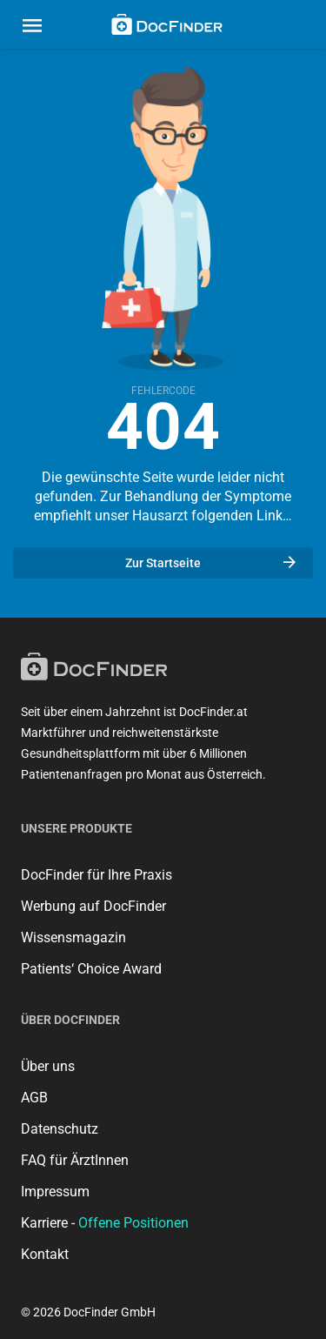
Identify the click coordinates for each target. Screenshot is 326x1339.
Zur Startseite (210, 563)
